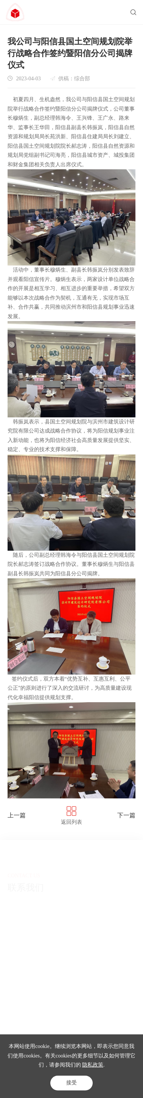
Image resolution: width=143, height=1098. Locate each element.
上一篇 (17, 815)
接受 (71, 1083)
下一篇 (126, 815)
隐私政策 (92, 1065)
